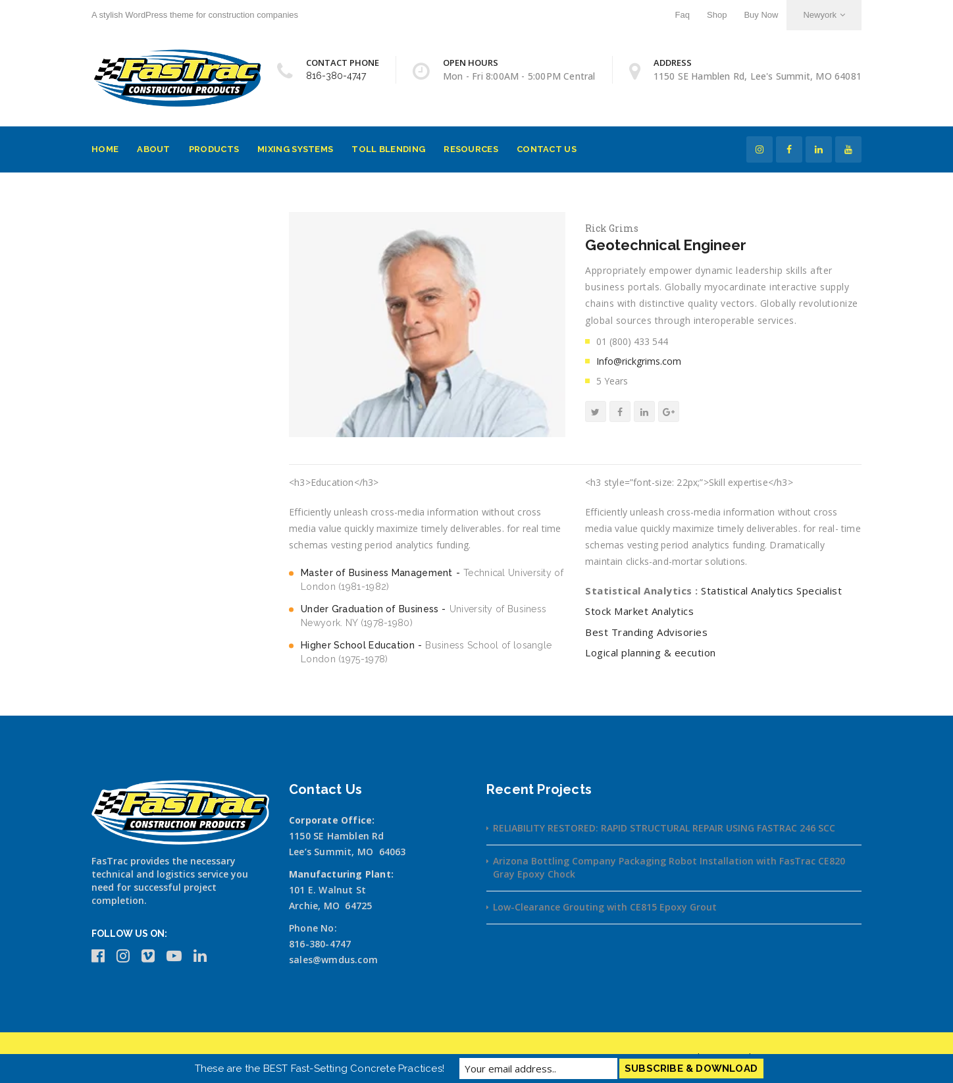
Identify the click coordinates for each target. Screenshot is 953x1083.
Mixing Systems (295, 149)
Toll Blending (388, 149)
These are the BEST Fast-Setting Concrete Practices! (319, 1068)
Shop (717, 15)
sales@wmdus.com (333, 959)
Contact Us (547, 149)
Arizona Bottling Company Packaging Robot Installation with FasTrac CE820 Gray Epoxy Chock (669, 867)
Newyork (824, 15)
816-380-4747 (336, 75)
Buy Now (761, 15)
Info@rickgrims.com (638, 361)
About (153, 149)
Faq (682, 15)
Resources (471, 149)
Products (214, 149)
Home (104, 149)
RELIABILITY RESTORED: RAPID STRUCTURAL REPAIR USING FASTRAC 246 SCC (664, 828)
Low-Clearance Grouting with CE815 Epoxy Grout (605, 907)
